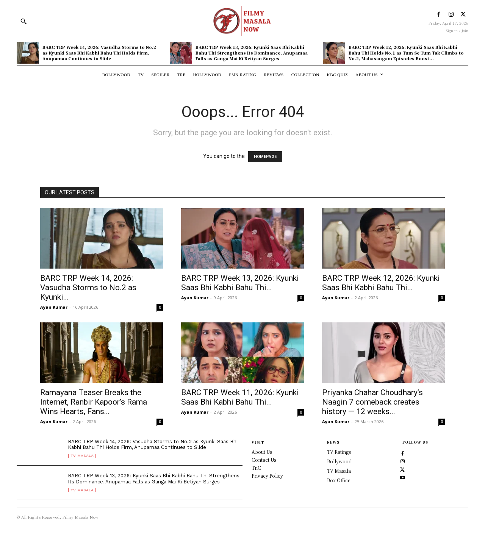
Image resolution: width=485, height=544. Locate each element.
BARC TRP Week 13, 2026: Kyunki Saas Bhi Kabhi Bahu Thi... (240, 283)
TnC (256, 467)
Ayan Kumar (53, 307)
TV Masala (83, 460)
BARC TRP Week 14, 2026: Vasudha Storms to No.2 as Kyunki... (88, 288)
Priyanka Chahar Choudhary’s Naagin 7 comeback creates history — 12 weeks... (372, 402)
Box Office (338, 480)
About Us (262, 452)
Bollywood (339, 461)
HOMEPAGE (265, 156)
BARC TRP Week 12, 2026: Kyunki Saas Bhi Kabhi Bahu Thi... (381, 283)
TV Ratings (339, 452)
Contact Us (264, 459)
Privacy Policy (267, 475)
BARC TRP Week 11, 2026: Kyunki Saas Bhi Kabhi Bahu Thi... (240, 397)
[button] (23, 21)
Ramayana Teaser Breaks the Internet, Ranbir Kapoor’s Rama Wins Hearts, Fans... (93, 402)
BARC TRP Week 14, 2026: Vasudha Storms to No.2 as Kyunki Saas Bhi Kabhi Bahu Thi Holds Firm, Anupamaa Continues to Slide (99, 53)
